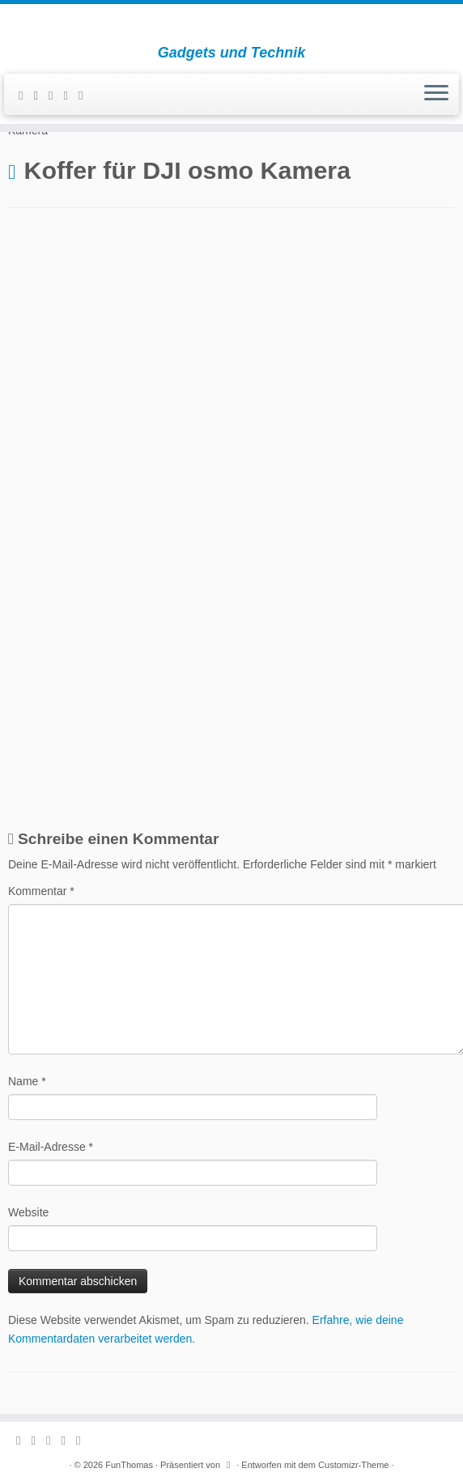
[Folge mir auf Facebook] (56, 95)
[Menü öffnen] (436, 95)
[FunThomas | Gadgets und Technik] (231, 24)
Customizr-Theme (353, 1465)
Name (27, 1081)
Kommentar (41, 891)
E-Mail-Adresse (50, 1146)
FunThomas (129, 1465)
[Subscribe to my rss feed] (26, 95)
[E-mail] (40, 95)
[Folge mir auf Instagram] (70, 95)
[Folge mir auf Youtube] (86, 95)
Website (28, 1212)
